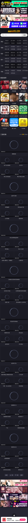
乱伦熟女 (19, 55)
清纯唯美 (13, 61)
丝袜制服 (13, 49)
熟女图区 (19, 61)
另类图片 (25, 61)
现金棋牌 (19, 43)
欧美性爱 (25, 52)
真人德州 (13, 40)
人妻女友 (19, 64)
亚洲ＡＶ (7, 46)
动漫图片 (25, 58)
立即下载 (23, 519)
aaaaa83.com (14, 31)
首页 (6, 475)
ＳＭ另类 (25, 49)
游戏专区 (25, 40)
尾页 (22, 475)
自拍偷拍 (13, 46)
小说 (2, 65)
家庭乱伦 (13, 64)
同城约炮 (7, 70)
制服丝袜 (7, 55)
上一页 (11, 475)
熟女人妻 (7, 49)
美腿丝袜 (7, 61)
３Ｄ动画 (25, 46)
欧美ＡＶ (19, 46)
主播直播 (19, 49)
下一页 (16, 475)
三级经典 (3, 134)
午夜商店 (13, 70)
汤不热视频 (25, 70)
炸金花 (12, 43)
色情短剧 (13, 73)
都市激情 (7, 64)
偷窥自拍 (7, 58)
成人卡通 (19, 52)
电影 (2, 53)
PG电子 (7, 40)
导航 (2, 71)
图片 (2, 59)
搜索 (25, 35)
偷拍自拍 (13, 52)
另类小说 (13, 67)
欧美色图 (19, 58)
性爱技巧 (25, 67)
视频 (2, 47)
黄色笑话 (19, 67)
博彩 (2, 41)
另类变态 (25, 55)
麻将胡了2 (7, 43)
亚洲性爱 (7, 52)
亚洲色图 (13, 58)
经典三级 (13, 55)
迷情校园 (7, 67)
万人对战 (19, 40)
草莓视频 (19, 70)
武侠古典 (25, 64)
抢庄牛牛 (25, 43)
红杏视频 (7, 73)
